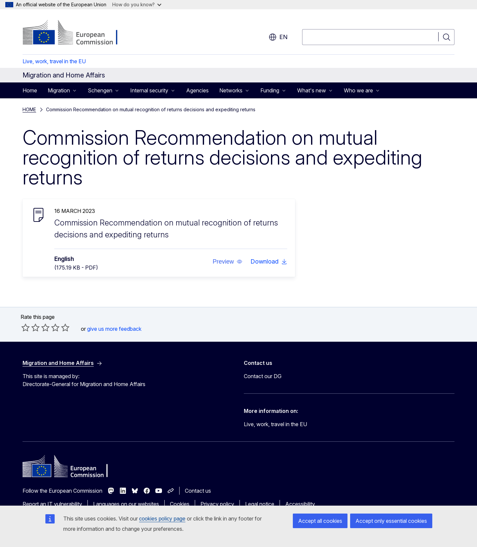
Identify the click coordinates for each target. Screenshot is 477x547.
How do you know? (136, 4)
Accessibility (300, 504)
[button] (227, 261)
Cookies (179, 504)
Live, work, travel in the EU (54, 61)
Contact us (198, 490)
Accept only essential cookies (391, 521)
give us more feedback (114, 328)
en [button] (278, 37)
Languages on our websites (126, 504)
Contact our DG (263, 376)
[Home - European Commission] (76, 33)
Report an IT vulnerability (52, 504)
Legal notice (259, 504)
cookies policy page (162, 519)
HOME (29, 109)
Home (30, 90)
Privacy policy (217, 504)
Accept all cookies (320, 521)
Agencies (197, 90)
